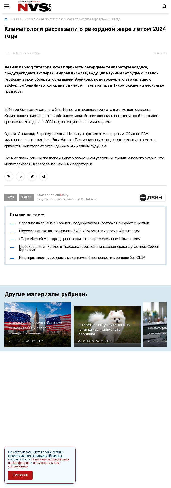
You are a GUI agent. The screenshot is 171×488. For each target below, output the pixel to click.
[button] (152, 197)
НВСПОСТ (17, 19)
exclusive (33, 19)
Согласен (20, 475)
